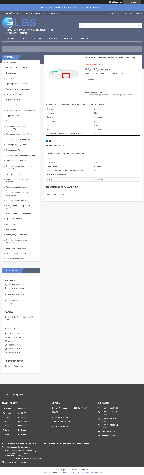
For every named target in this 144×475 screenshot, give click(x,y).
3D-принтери (11, 78)
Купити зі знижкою (91, 7)
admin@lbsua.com (15, 341)
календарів (65, 104)
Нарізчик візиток (13, 99)
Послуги (38, 38)
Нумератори (11, 229)
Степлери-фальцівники (16, 145)
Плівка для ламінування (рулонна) (20, 134)
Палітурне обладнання (15, 105)
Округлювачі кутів (13, 115)
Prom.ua (85, 470)
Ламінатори (11, 121)
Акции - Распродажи (15, 395)
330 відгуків (117, 2)
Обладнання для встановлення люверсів (19, 167)
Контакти (83, 38)
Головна (10, 38)
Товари (24, 38)
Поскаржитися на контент (69, 472)
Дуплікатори (11, 73)
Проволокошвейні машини (17, 187)
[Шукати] (139, 25)
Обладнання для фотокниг (17, 200)
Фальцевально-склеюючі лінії (18, 139)
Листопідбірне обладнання (17, 89)
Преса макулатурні (14, 219)
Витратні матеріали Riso (16, 67)
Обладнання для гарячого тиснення (17, 241)
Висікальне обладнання (16, 161)
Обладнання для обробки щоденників (17, 193)
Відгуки (68, 38)
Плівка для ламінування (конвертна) (16, 127)
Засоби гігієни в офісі (15, 259)
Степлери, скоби (13, 150)
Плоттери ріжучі (13, 174)
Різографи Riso (12, 62)
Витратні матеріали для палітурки (20, 110)
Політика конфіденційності (91, 472)
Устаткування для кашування (18, 213)
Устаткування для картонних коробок (18, 207)
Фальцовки (10, 224)
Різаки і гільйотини (14, 94)
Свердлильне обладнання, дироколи (17, 180)
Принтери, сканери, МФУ (16, 83)
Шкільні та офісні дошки (16, 253)
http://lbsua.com (14, 337)
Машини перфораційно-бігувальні (20, 155)
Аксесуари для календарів (17, 235)
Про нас (53, 38)
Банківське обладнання (16, 248)
